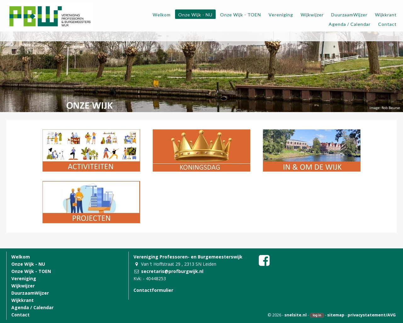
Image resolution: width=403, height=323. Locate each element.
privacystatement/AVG (372, 315)
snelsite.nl (295, 315)
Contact (20, 315)
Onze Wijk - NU (28, 264)
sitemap (335, 315)
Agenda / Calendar (32, 307)
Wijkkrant (22, 300)
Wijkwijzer (23, 286)
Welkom (20, 257)
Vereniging (23, 278)
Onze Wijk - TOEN (31, 271)
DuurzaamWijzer (30, 293)
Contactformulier (153, 290)
